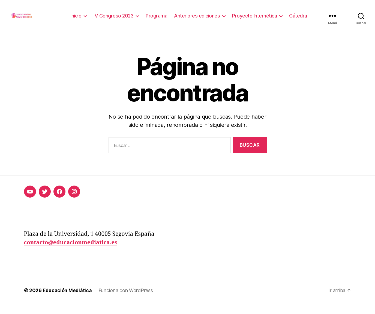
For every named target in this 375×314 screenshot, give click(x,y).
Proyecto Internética (254, 20)
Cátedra (298, 20)
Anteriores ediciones (197, 20)
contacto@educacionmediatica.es (72, 250)
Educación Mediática (67, 298)
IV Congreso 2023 (113, 20)
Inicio (75, 20)
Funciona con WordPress (126, 298)
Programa (156, 20)
